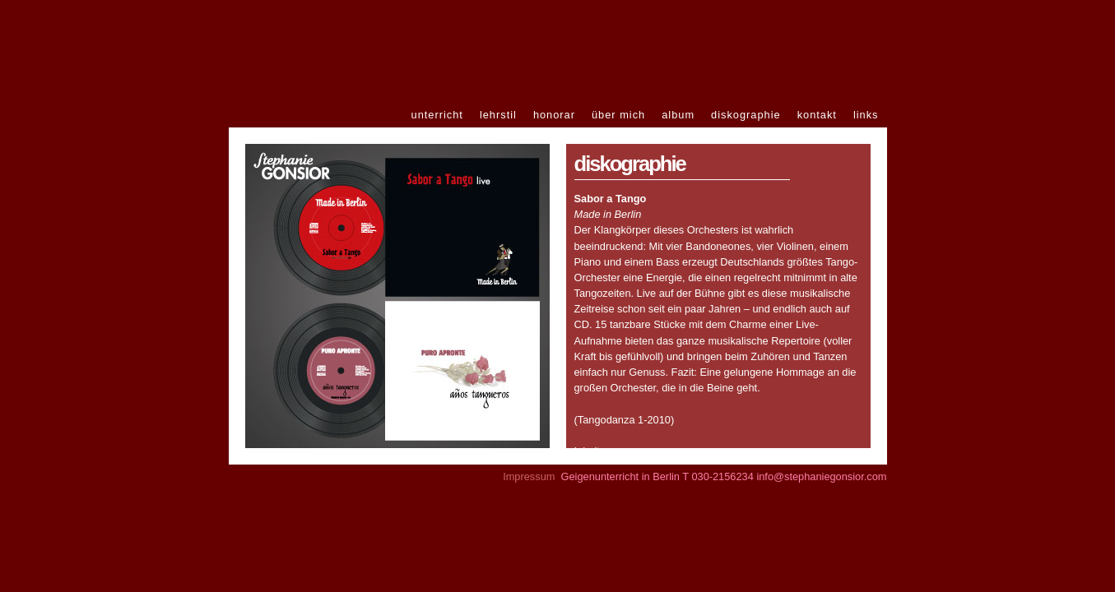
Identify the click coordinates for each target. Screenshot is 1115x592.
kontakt (817, 115)
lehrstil (498, 115)
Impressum (529, 476)
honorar (554, 115)
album (678, 115)
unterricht (437, 115)
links (866, 115)
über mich (618, 115)
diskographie (746, 115)
